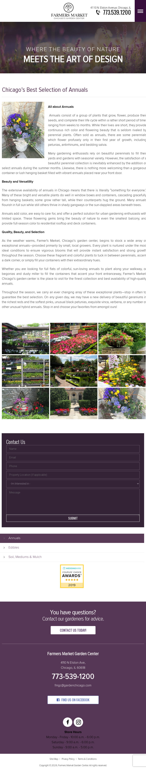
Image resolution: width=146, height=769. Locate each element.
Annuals (14, 538)
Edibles (13, 547)
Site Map (54, 759)
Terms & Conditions (87, 759)
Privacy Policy (68, 759)
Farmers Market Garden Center (69, 11)
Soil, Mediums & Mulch (25, 557)
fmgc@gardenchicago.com (73, 685)
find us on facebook (73, 699)
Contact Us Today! (73, 630)
